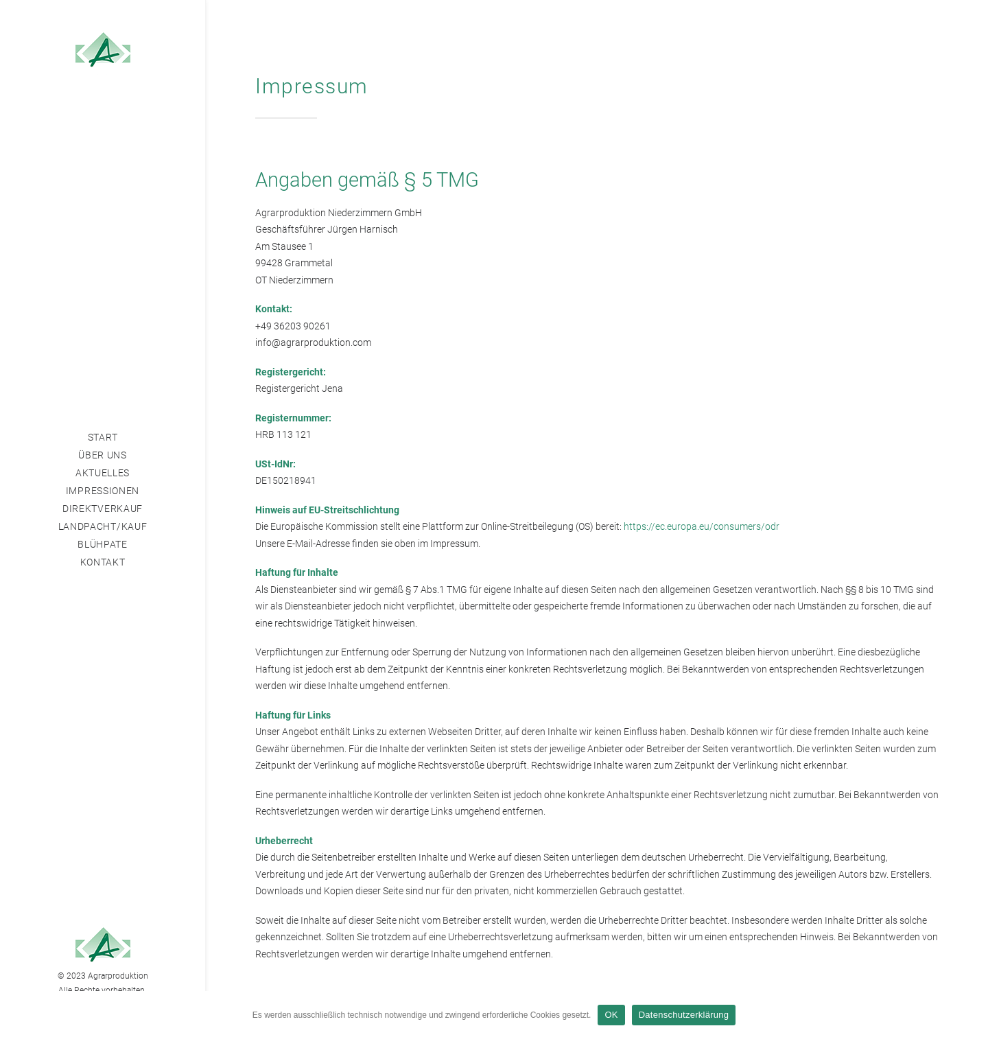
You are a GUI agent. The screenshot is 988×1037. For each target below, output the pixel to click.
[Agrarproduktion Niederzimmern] (102, 52)
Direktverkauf (102, 508)
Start (103, 437)
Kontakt (103, 562)
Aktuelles (102, 472)
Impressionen (102, 490)
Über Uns (102, 455)
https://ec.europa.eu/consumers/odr (701, 526)
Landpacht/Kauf (103, 526)
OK (611, 1015)
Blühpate (103, 544)
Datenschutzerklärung (684, 1015)
